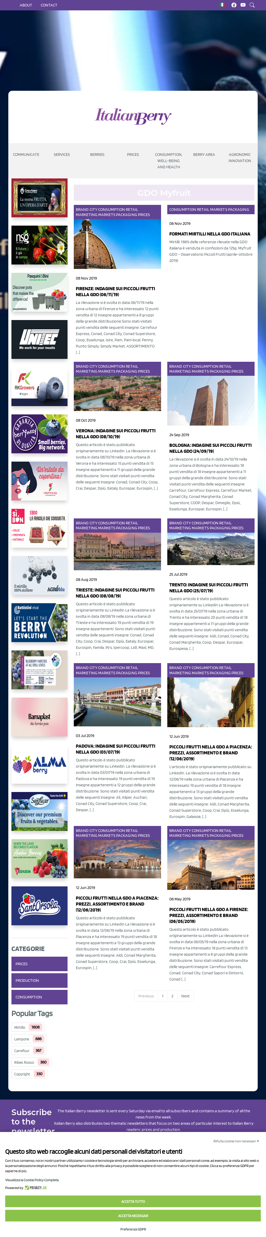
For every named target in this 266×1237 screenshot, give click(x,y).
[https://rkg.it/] (39, 390)
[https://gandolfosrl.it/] (39, 768)
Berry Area (204, 154)
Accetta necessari (133, 1216)
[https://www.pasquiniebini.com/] (39, 296)
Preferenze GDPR (133, 1229)
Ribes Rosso (24, 1062)
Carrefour (21, 1050)
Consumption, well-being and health (168, 160)
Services (62, 154)
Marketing (86, 214)
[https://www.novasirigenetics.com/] (39, 249)
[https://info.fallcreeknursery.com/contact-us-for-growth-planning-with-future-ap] (39, 674)
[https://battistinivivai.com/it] (39, 626)
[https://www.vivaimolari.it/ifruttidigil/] (39, 485)
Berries (97, 154)
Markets (106, 214)
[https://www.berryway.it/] (39, 438)
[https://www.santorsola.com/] (39, 910)
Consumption (29, 997)
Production (27, 980)
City (93, 209)
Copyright (22, 1074)
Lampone (21, 1039)
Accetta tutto (133, 1201)
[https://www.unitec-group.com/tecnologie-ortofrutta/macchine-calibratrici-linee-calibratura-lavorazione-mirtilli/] (39, 343)
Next (185, 995)
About (26, 5)
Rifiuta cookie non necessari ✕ (237, 1141)
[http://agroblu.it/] (39, 579)
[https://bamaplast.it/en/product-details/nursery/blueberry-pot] (39, 721)
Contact (49, 5)
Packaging (126, 214)
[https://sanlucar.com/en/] (39, 815)
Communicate (26, 154)
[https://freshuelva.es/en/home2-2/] (39, 862)
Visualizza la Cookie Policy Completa (32, 1180)
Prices (133, 154)
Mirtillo (19, 1027)
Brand (82, 209)
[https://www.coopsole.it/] (39, 532)
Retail (132, 209)
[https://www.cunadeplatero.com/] (39, 202)
